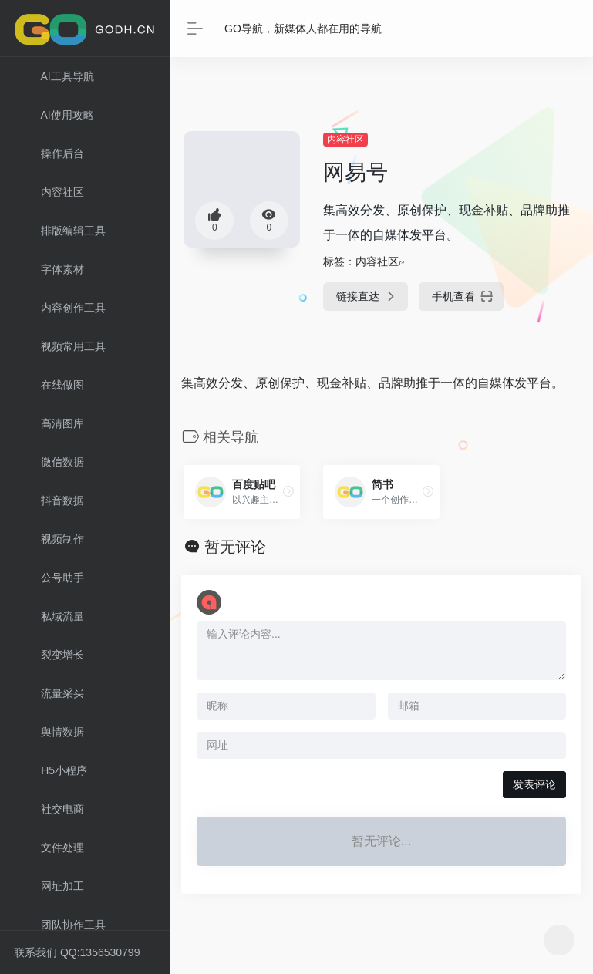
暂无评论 (235, 546)
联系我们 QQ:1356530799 (77, 952)
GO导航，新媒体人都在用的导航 (303, 28)
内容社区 (345, 139)
